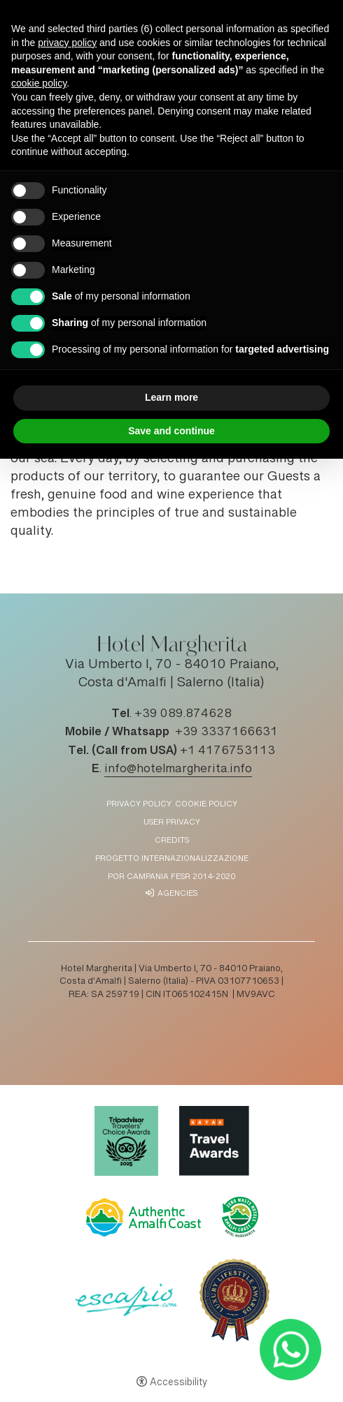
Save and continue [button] (171, 430)
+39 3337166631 (226, 732)
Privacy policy (139, 804)
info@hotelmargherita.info (178, 769)
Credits (172, 841)
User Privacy (172, 822)
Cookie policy (206, 804)
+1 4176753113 (227, 751)
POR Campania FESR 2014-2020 (171, 877)
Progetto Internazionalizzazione (171, 859)
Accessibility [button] (178, 1383)
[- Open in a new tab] (290, 1349)
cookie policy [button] (38, 83)
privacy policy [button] (67, 42)
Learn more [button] (171, 397)
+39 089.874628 (183, 714)
